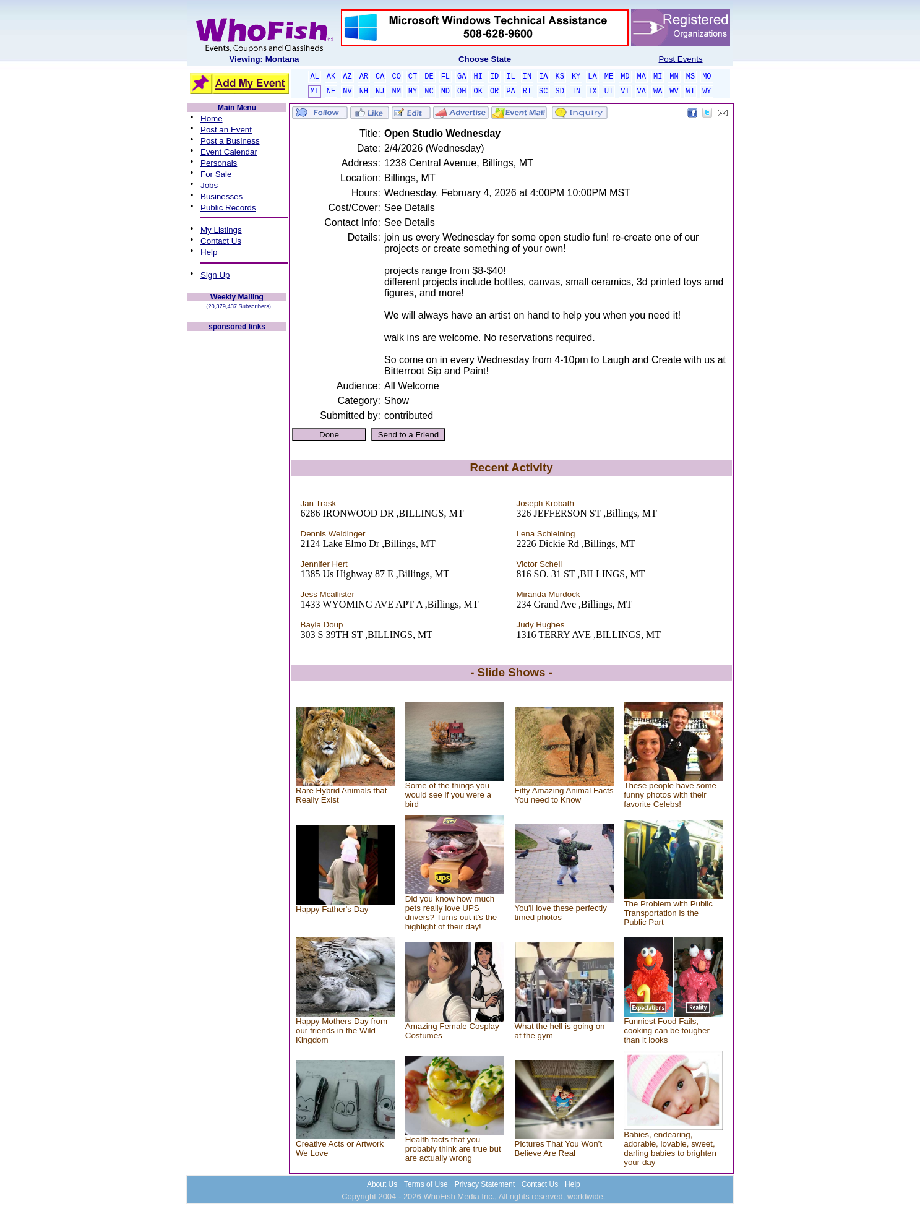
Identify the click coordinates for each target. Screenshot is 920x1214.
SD (560, 91)
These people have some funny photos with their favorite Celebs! (670, 795)
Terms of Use (426, 1184)
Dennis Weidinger (333, 533)
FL (445, 76)
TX (592, 91)
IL (510, 76)
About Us (382, 1184)
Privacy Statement (485, 1184)
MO (706, 76)
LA (592, 76)
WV (673, 91)
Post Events (680, 59)
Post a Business (230, 140)
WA (657, 91)
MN (673, 76)
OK (477, 91)
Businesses (221, 196)
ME (608, 76)
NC (428, 91)
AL (314, 76)
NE (331, 91)
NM (396, 91)
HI (477, 76)
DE (428, 76)
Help (208, 252)
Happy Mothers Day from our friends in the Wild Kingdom (341, 1030)
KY (576, 76)
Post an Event (226, 129)
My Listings (221, 230)
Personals (218, 163)
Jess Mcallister (328, 594)
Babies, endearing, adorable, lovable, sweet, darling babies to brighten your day (670, 1148)
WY (706, 91)
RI (527, 91)
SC (543, 91)
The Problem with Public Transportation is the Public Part (668, 913)
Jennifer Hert (324, 564)
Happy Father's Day (332, 909)
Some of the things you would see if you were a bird (448, 795)
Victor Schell (539, 564)
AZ (347, 76)
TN (576, 91)
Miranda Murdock (548, 594)
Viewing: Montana (264, 59)
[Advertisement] (236, 518)
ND (445, 91)
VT (625, 91)
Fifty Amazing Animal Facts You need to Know (564, 795)
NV (347, 91)
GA (461, 76)
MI (657, 76)
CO (396, 76)
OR (494, 91)
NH (363, 91)
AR (363, 76)
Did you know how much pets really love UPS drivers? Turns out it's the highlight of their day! (451, 912)
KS (560, 76)
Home (211, 118)
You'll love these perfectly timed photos (561, 912)
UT (608, 91)
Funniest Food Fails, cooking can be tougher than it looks (667, 1030)
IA (543, 76)
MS (690, 76)
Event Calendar (228, 152)
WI (690, 91)
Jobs (209, 185)
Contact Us (220, 241)
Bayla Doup (322, 624)
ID (494, 76)
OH (461, 91)
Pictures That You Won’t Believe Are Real (559, 1148)
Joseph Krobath (545, 503)
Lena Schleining (546, 533)
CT (412, 76)
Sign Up (215, 275)
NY (412, 91)
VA (641, 91)
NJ (380, 91)
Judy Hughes (541, 624)
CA (380, 76)
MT (314, 91)
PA (510, 91)
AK (331, 76)
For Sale (215, 174)
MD (625, 76)
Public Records (228, 207)
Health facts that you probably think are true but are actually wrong (453, 1149)
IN (527, 76)
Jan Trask (319, 503)
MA (641, 76)
